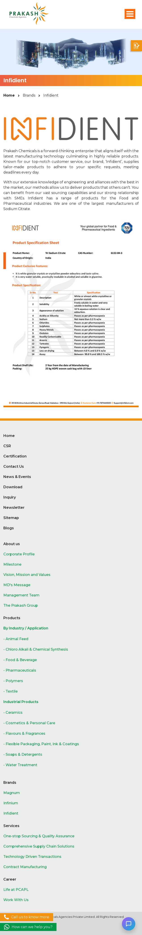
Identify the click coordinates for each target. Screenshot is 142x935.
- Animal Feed (15, 639)
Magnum (11, 793)
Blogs (8, 528)
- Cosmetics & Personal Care (29, 723)
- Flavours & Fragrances (24, 733)
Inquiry (9, 497)
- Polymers (13, 681)
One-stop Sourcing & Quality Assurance (38, 836)
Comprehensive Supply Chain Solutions (38, 846)
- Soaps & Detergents (22, 754)
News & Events (17, 477)
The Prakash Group (20, 605)
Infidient (10, 813)
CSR (7, 446)
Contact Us (13, 466)
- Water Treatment (20, 765)
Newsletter (14, 507)
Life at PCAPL (16, 889)
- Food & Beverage (20, 660)
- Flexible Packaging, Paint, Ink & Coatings (41, 744)
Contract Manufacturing (25, 867)
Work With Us (16, 900)
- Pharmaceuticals (19, 670)
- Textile (10, 691)
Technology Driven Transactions (32, 856)
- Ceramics (13, 712)
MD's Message (16, 585)
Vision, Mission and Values (26, 575)
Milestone (12, 564)
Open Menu (130, 14)
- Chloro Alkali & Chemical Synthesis (35, 649)
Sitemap (11, 518)
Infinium (10, 803)
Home (9, 95)
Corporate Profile (19, 554)
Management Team (21, 595)
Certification (15, 456)
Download (12, 487)
